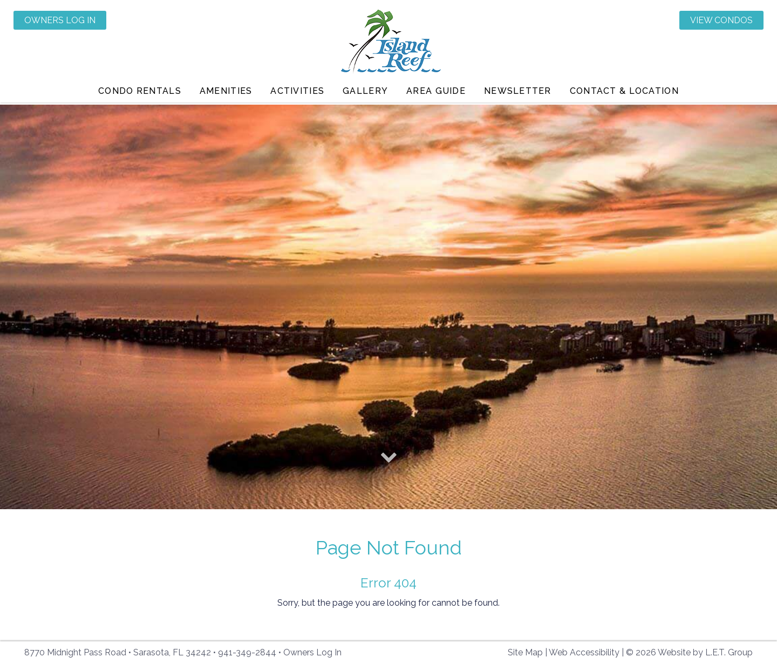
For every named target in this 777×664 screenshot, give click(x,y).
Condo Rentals (139, 94)
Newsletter (517, 94)
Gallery (365, 94)
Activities (297, 94)
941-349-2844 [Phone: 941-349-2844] (247, 652)
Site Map (525, 652)
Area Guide (436, 94)
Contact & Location (624, 94)
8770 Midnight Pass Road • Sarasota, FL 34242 (117, 652)
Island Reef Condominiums (388, 44)
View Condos (721, 20)
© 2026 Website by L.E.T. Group (689, 652)
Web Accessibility (584, 652)
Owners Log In (60, 20)
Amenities (226, 94)
